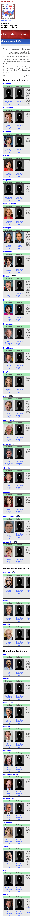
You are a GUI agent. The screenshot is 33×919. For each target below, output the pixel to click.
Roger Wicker (8, 720)
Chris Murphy (8, 126)
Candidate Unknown (19, 462)
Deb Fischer (8, 768)
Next (10, 20)
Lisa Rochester (8, 150)
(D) (9, 104)
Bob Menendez (8, 342)
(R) (19, 128)
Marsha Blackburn (8, 840)
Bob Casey (9, 438)
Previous (4, 20)
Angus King (8, 618)
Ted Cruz (8, 864)
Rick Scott (8, 672)
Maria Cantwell (9, 510)
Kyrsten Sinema (8, 590)
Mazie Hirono (8, 174)
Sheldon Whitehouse (9, 462)
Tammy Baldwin (8, 560)
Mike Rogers (19, 245)
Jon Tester (9, 294)
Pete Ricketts (8, 792)
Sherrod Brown (8, 414)
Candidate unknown (8, 102)
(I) (8, 593)
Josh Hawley (8, 744)
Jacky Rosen (9, 318)
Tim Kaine (9, 486)
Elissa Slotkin (8, 245)
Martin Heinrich (8, 366)
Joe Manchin (9, 536)
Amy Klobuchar (8, 269)
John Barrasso (9, 912)
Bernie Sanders (8, 642)
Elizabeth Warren (9, 222)
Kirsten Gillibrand (8, 390)
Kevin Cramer (8, 816)
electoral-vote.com (14, 35)
